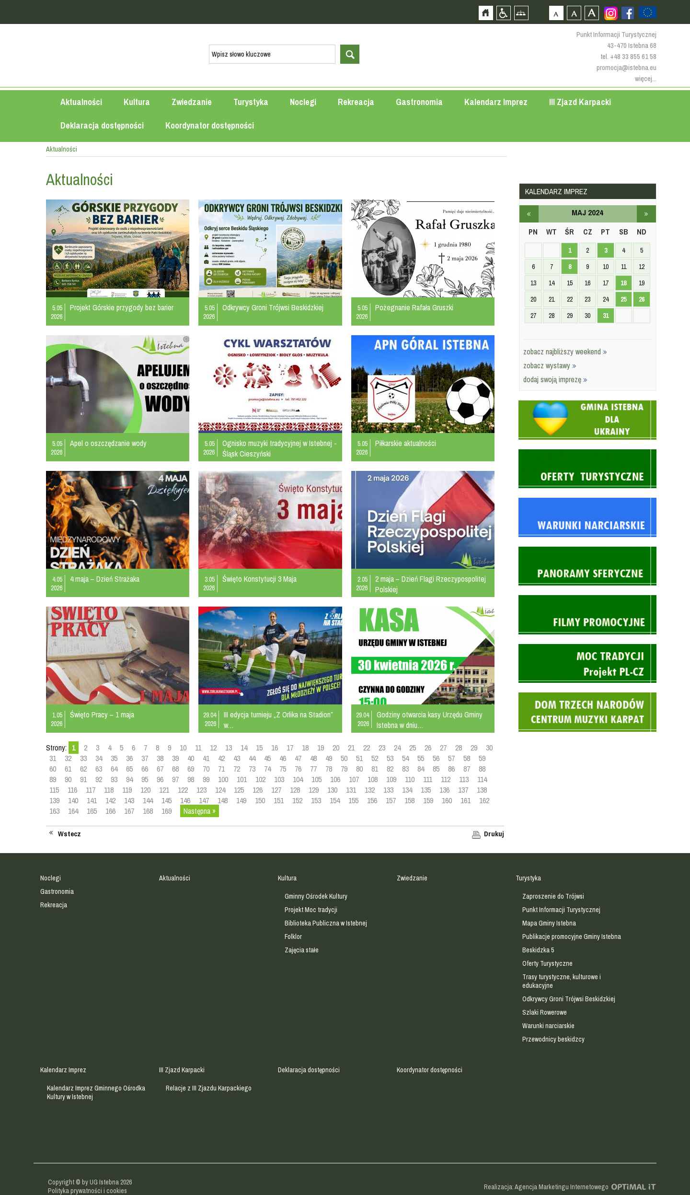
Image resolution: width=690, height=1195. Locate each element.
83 (405, 768)
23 (382, 747)
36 (129, 758)
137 (463, 790)
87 (466, 768)
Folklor (293, 936)
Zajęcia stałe (302, 950)
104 (298, 779)
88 (482, 768)
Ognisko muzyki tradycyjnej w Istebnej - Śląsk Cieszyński (279, 448)
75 (282, 768)
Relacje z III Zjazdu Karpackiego (209, 1088)
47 (298, 758)
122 (183, 790)
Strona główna (486, 13)
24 (397, 747)
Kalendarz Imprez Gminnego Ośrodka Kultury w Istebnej (96, 1092)
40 (190, 758)
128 (295, 790)
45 (267, 758)
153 (316, 800)
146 (185, 800)
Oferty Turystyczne (547, 963)
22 (366, 747)
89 (52, 779)
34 (98, 758)
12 (213, 747)
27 (443, 747)
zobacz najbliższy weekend (565, 351)
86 (451, 768)
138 (482, 790)
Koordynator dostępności (209, 125)
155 (353, 800)
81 (374, 768)
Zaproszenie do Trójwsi (553, 896)
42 (221, 758)
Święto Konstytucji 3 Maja (259, 579)
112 (445, 779)
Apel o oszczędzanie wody (108, 443)
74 (267, 768)
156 (372, 800)
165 (92, 811)
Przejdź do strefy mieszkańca (8, 181)
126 (258, 790)
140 (73, 800)
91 (83, 779)
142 (110, 800)
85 (436, 768)
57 (451, 758)
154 (335, 800)
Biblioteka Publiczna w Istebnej (326, 923)
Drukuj (494, 834)
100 (223, 779)
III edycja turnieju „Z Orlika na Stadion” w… (278, 719)
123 (201, 790)
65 (129, 768)
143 (129, 800)
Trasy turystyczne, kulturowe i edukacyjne (561, 981)
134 (407, 790)
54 (405, 758)
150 (260, 800)
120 (145, 790)
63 (98, 768)
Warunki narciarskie (548, 1025)
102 (260, 779)
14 (244, 747)
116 (72, 790)
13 (228, 747)
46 (282, 758)
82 (390, 768)
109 (391, 779)
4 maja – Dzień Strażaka (104, 579)
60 (52, 768)
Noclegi (303, 102)
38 (160, 758)
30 (489, 747)
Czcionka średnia (574, 13)
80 (359, 768)
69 (190, 768)
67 (160, 768)
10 (183, 747)
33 (83, 758)
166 (110, 811)
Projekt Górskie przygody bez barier (121, 307)
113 (464, 779)
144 (148, 800)
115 (54, 790)
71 (221, 768)
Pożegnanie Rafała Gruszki (414, 307)
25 (412, 747)
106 (335, 779)
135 (426, 790)
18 (305, 747)
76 (298, 768)
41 (206, 758)
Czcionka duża (591, 13)
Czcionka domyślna (556, 13)
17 (290, 747)
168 (148, 811)
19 (320, 747)
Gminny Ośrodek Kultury (316, 896)
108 (373, 779)
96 (160, 779)
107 (354, 779)
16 (274, 747)
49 (328, 758)
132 (370, 790)
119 (127, 790)
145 (166, 800)
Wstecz (69, 834)
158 (409, 800)
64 (114, 768)
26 (428, 747)
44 (252, 758)
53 (390, 758)
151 (279, 800)
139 (54, 800)
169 (166, 811)
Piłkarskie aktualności (405, 443)
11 (198, 747)
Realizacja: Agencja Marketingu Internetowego (546, 1187)
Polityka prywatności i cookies (87, 1190)
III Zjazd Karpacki (580, 102)
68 (175, 768)
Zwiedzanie (192, 102)
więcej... (645, 78)
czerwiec (646, 214)
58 (466, 758)
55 (420, 758)
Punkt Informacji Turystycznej (561, 909)
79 (344, 768)
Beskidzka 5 (538, 950)
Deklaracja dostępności (102, 125)
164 (73, 811)
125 (239, 790)
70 (206, 768)
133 (388, 790)
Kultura (137, 102)
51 (359, 758)
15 (259, 747)
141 (92, 800)
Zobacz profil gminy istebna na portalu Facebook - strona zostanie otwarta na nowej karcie (627, 13)
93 (114, 779)
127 (276, 790)
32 (68, 758)
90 (68, 779)
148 (223, 800)
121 (164, 790)
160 (447, 800)
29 (474, 747)
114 (482, 779)
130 (332, 790)
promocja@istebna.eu (626, 67)
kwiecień (529, 214)
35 (114, 758)
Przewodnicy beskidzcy (553, 1039)
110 (409, 779)
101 (242, 779)
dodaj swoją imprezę (555, 379)
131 (351, 790)
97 (175, 779)
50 (344, 758)
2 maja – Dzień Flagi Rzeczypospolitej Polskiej (430, 584)
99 (206, 779)
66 (144, 768)
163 (54, 811)
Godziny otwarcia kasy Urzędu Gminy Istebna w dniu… (430, 719)
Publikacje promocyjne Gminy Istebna (571, 936)
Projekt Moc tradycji (311, 909)
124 (220, 790)
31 (52, 758)
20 (336, 747)
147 (204, 800)
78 (328, 768)
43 (236, 758)
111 (427, 779)
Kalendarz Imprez (496, 102)
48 (313, 758)
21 (351, 747)
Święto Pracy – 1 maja (102, 714)
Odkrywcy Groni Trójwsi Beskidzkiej (272, 307)
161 (465, 800)
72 (236, 768)
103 (279, 779)
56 (436, 758)
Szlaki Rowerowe (544, 1012)
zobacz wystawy (549, 365)
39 (175, 758)
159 (428, 800)
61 (68, 768)
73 (252, 768)
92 (98, 779)
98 (190, 779)
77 (313, 768)
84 (420, 768)
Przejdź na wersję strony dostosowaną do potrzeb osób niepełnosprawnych (503, 13)
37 (144, 758)
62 (83, 768)
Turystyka (250, 102)
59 (482, 758)
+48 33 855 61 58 (633, 56)
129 (314, 790)
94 (129, 779)
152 (297, 800)
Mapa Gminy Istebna (549, 923)
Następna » (200, 811)
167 (129, 811)
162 (484, 800)
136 (444, 790)
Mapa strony (521, 13)
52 (374, 758)
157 (391, 800)
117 (90, 790)
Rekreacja (356, 102)
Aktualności (81, 102)
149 (241, 800)
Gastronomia (419, 102)
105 (316, 779)
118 (109, 790)
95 (144, 779)
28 (458, 747)
